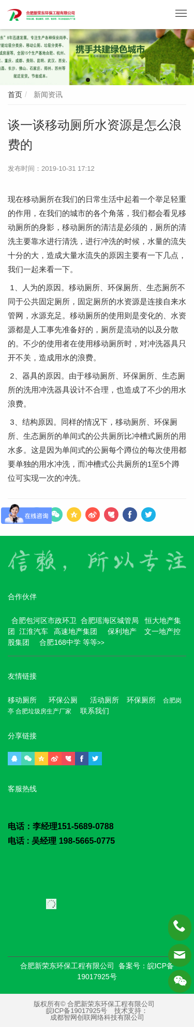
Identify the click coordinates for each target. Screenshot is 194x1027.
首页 (15, 94)
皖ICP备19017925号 (77, 1010)
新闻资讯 (47, 94)
